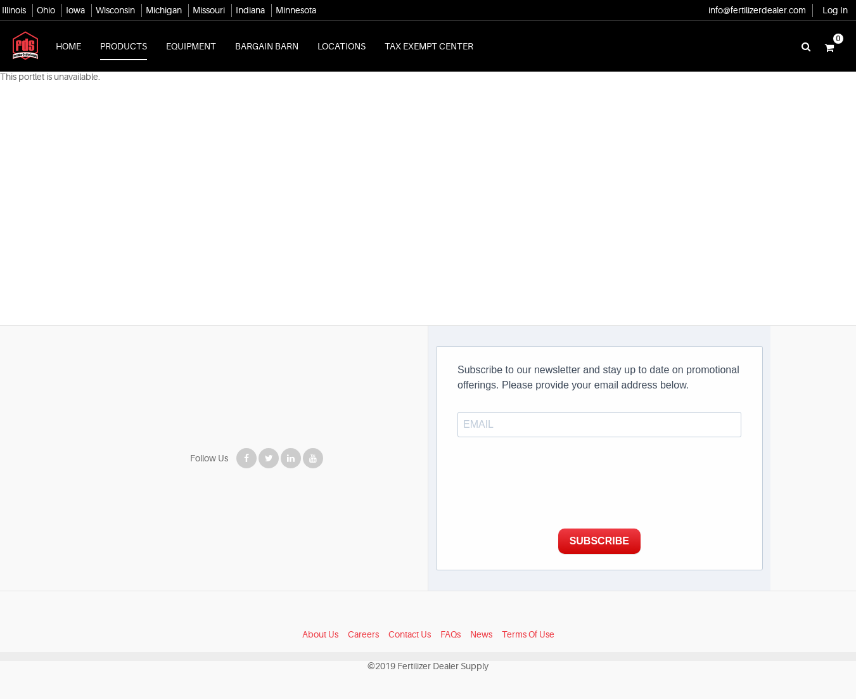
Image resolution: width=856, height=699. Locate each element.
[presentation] (553, 487)
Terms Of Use (528, 634)
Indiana (250, 10)
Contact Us (409, 634)
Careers (363, 634)
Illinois (14, 10)
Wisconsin (115, 10)
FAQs (450, 634)
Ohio (46, 10)
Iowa (75, 10)
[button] (829, 47)
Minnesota (296, 10)
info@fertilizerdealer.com (757, 10)
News (481, 634)
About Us (320, 634)
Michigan (164, 10)
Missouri (209, 10)
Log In (835, 10)
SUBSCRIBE (599, 540)
